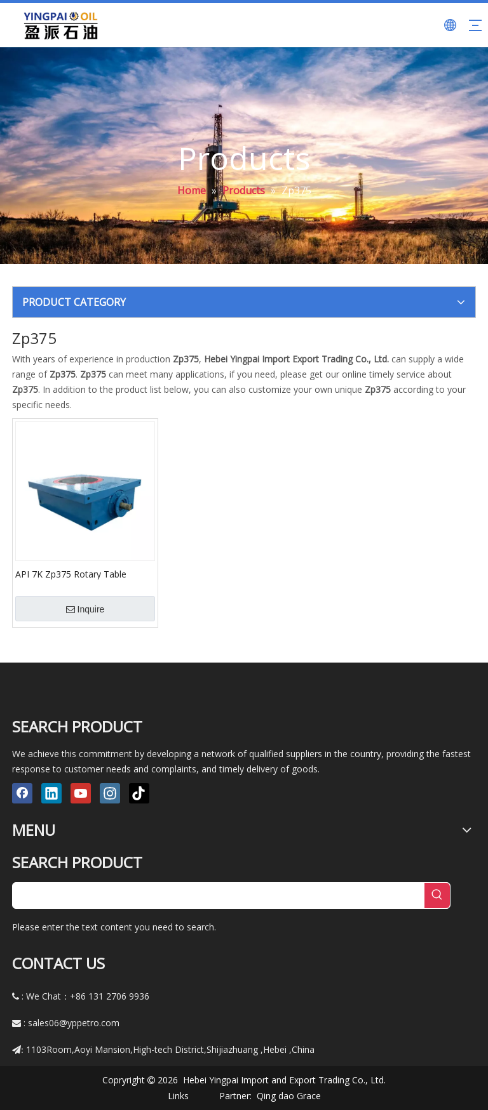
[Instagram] (110, 793)
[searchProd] (218, 895)
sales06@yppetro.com (73, 1023)
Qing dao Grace (289, 1096)
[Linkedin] (51, 793)
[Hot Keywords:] (437, 895)
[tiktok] (139, 793)
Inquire (85, 609)
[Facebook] (22, 793)
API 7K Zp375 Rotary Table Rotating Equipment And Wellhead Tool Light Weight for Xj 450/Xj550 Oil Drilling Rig (85, 573)
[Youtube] (81, 793)
